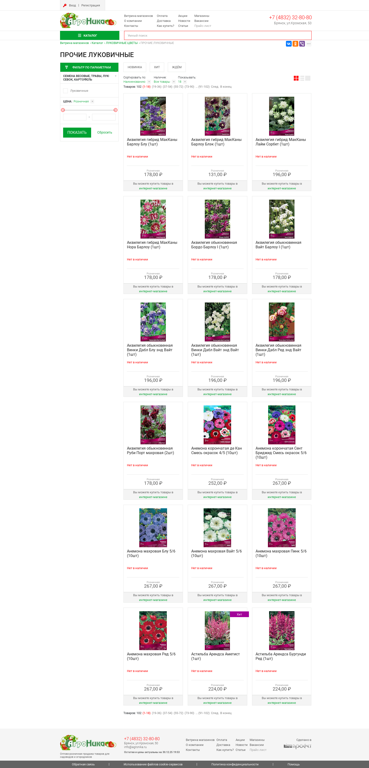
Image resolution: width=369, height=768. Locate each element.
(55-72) (178, 86)
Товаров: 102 (132, 86)
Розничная (81, 101)
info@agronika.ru (135, 747)
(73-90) (189, 86)
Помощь (294, 764)
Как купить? (165, 26)
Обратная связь (83, 764)
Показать (77, 132)
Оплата (162, 16)
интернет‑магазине (153, 188)
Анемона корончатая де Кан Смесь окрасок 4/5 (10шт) (216, 450)
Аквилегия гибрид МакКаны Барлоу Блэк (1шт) (216, 141)
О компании (133, 21)
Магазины (201, 16)
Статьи (183, 26)
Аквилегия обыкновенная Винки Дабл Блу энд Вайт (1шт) (150, 350)
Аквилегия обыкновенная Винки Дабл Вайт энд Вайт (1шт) (215, 350)
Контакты (131, 26)
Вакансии (201, 21)
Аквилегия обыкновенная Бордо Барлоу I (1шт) (214, 244)
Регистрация (90, 5)
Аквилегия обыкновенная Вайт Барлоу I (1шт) (278, 244)
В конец (226, 86)
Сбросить (104, 132)
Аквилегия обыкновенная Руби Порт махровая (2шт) (150, 450)
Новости (184, 21)
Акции (182, 16)
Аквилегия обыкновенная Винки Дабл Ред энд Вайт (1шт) (278, 350)
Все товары (162, 81)
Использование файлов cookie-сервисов (153, 764)
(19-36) (157, 86)
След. (215, 86)
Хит (157, 67)
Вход (72, 5)
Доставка (164, 21)
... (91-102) (203, 86)
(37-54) (168, 86)
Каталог (97, 43)
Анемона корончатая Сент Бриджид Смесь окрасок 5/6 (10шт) (281, 453)
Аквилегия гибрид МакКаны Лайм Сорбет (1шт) (281, 141)
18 (179, 81)
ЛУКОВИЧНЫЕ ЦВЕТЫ (122, 43)
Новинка (135, 67)
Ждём (177, 67)
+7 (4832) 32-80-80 (290, 17)
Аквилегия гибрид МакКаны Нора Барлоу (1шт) (152, 244)
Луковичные (79, 90)
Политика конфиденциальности (235, 764)
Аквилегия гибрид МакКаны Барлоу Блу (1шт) (152, 141)
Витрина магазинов (138, 16)
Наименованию (134, 81)
